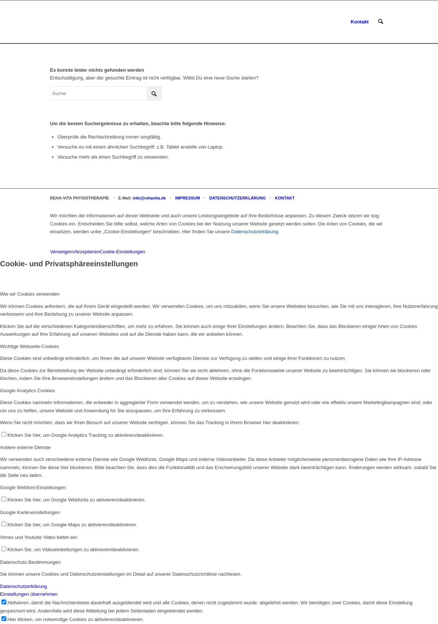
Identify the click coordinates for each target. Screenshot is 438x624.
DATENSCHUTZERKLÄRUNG (237, 198)
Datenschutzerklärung (254, 231)
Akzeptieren (87, 251)
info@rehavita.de (149, 198)
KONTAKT (285, 198)
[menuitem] (359, 21)
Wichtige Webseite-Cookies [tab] (29, 346)
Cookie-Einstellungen (122, 251)
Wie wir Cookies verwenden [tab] (29, 294)
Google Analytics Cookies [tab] (27, 390)
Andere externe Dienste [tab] (25, 447)
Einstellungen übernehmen (29, 594)
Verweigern (62, 251)
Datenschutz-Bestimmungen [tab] (30, 562)
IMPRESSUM (187, 198)
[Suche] (380, 21)
